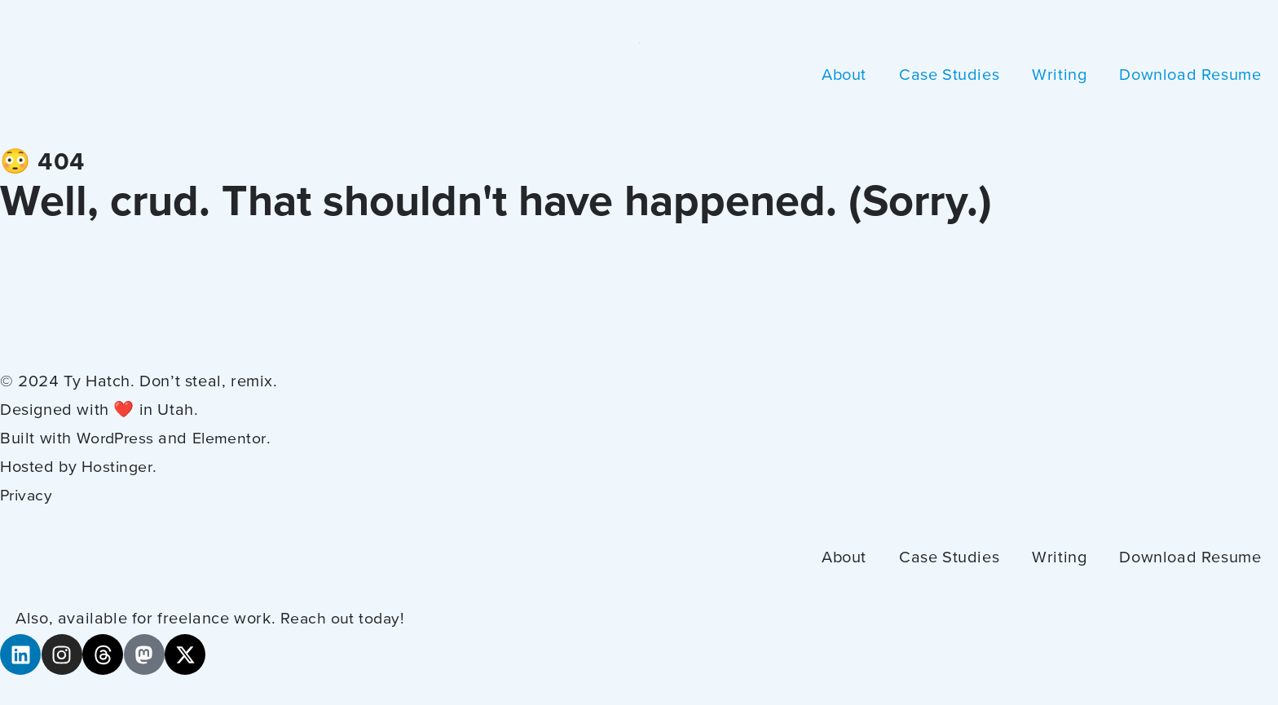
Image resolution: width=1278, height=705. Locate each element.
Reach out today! (344, 619)
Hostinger (118, 468)
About (844, 76)
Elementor (235, 439)
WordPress (118, 439)
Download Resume (1190, 76)
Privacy (28, 496)
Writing (1059, 76)
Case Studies (949, 76)
